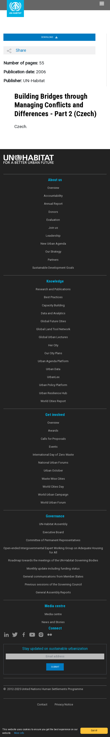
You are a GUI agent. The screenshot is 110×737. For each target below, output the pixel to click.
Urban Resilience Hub (53, 393)
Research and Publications (53, 289)
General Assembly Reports (53, 592)
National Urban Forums (53, 462)
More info (19, 733)
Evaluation (53, 219)
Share (16, 50)
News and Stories (53, 622)
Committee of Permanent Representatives (53, 540)
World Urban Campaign (53, 494)
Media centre (53, 614)
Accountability (53, 195)
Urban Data (53, 369)
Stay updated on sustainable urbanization (55, 648)
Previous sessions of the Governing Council (53, 584)
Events (53, 446)
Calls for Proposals (53, 438)
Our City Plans (53, 353)
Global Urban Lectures (53, 337)
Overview (53, 187)
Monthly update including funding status (53, 568)
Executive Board (53, 532)
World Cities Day (53, 486)
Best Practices (53, 297)
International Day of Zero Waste (53, 454)
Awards (53, 430)
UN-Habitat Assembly (53, 524)
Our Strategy (53, 251)
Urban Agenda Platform (53, 361)
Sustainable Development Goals (53, 267)
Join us (53, 227)
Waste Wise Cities (53, 478)
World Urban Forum (53, 502)
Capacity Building (53, 305)
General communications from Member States (53, 576)
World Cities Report (53, 401)
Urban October (53, 470)
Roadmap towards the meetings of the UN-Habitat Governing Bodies (53, 560)
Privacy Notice (64, 704)
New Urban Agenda (53, 243)
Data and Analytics (53, 313)
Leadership (53, 235)
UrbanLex (53, 377)
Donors (53, 212)
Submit (55, 667)
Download (49, 37)
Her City (53, 345)
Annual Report (53, 203)
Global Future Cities (53, 321)
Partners (53, 259)
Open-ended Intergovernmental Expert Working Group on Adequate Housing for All (53, 550)
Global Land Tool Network (53, 329)
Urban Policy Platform (53, 385)
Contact (42, 704)
